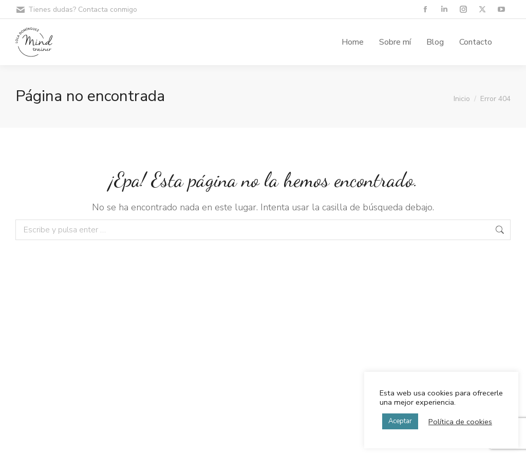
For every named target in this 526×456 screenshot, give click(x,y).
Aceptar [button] (400, 421)
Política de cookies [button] (460, 421)
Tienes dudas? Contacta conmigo (76, 10)
